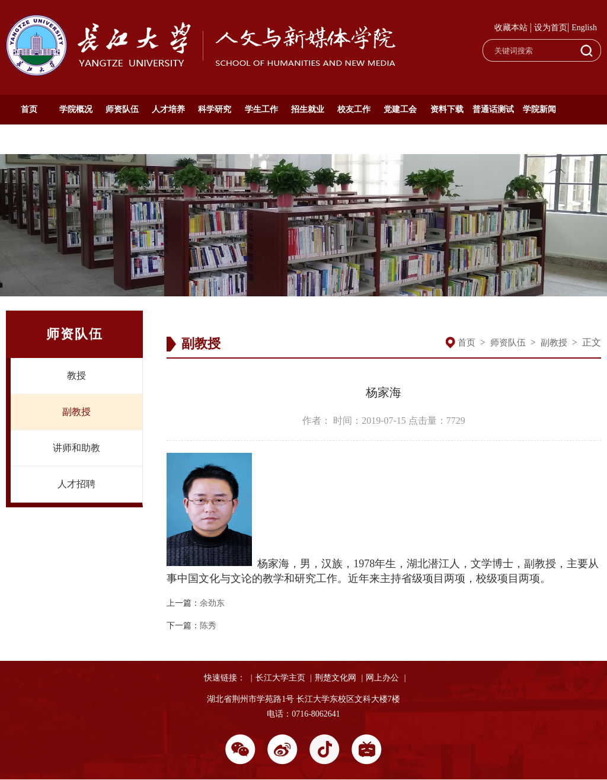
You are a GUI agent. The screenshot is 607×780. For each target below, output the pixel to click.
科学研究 (214, 109)
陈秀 (208, 625)
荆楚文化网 (335, 677)
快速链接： (224, 677)
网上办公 (382, 677)
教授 (76, 375)
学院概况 (75, 109)
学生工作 (261, 109)
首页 (29, 109)
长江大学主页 (280, 677)
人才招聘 (76, 484)
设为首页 (550, 27)
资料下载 (447, 109)
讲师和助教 (76, 448)
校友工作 (353, 109)
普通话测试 (493, 109)
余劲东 (212, 603)
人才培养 (168, 109)
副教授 (76, 412)
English (584, 27)
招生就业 (307, 109)
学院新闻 (539, 109)
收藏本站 (511, 27)
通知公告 (29, 139)
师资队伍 (122, 109)
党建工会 (400, 109)
